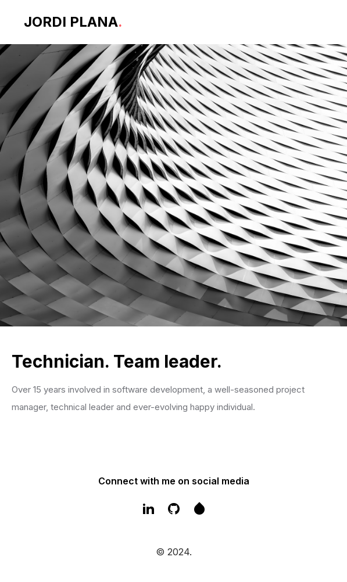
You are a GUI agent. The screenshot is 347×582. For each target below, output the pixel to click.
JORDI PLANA (73, 21)
